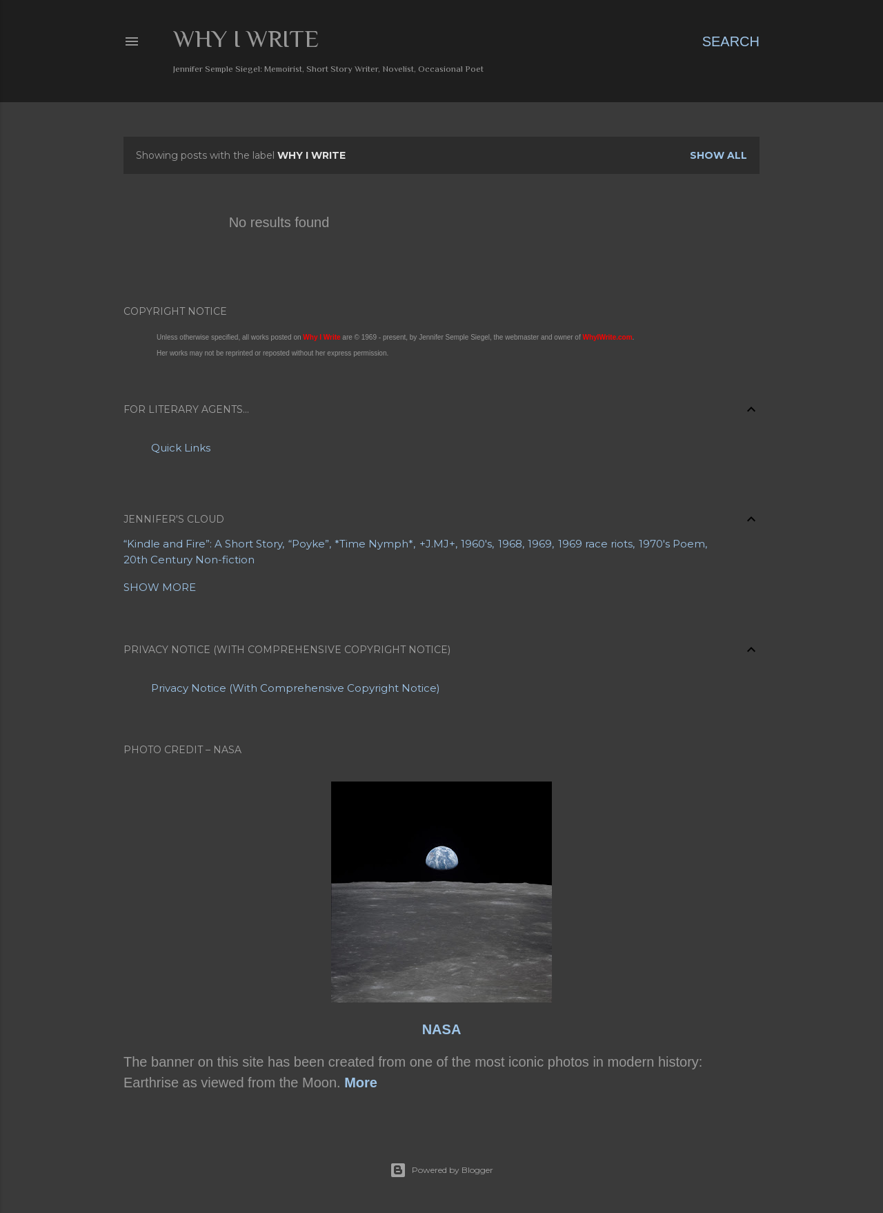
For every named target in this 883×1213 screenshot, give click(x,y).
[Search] (731, 41)
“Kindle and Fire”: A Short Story (202, 543)
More (360, 1082)
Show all (718, 155)
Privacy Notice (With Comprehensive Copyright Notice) (295, 688)
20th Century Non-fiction (189, 559)
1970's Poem (672, 543)
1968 (510, 543)
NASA (442, 1029)
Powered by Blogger (441, 1170)
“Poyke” (308, 543)
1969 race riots (595, 543)
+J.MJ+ (437, 543)
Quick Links (180, 447)
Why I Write (246, 38)
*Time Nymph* (374, 543)
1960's (476, 543)
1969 (540, 543)
